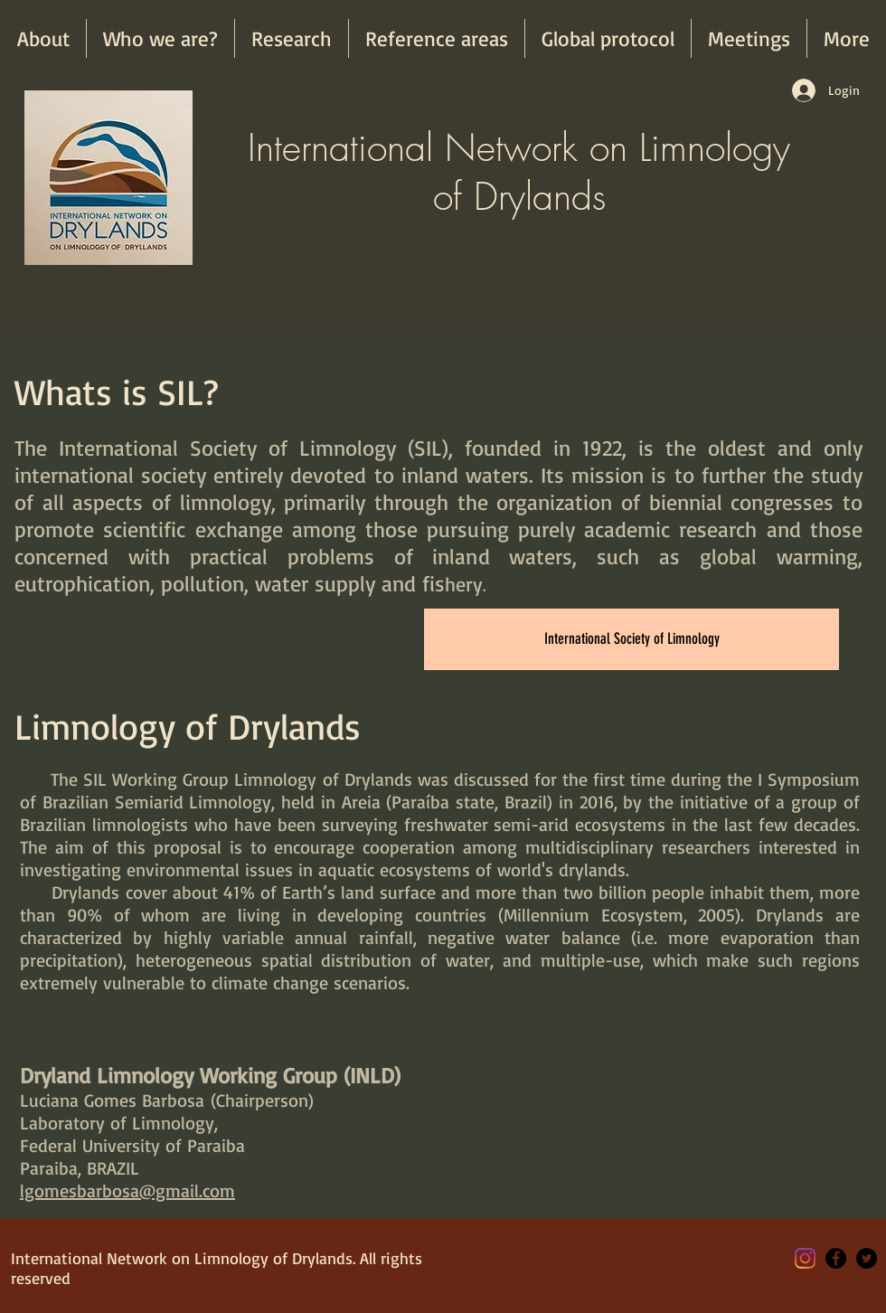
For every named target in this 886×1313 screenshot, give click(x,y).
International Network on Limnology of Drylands (519, 172)
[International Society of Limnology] (631, 639)
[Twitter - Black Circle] (866, 1258)
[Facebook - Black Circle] (835, 1258)
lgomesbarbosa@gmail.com (127, 1190)
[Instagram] (805, 1258)
